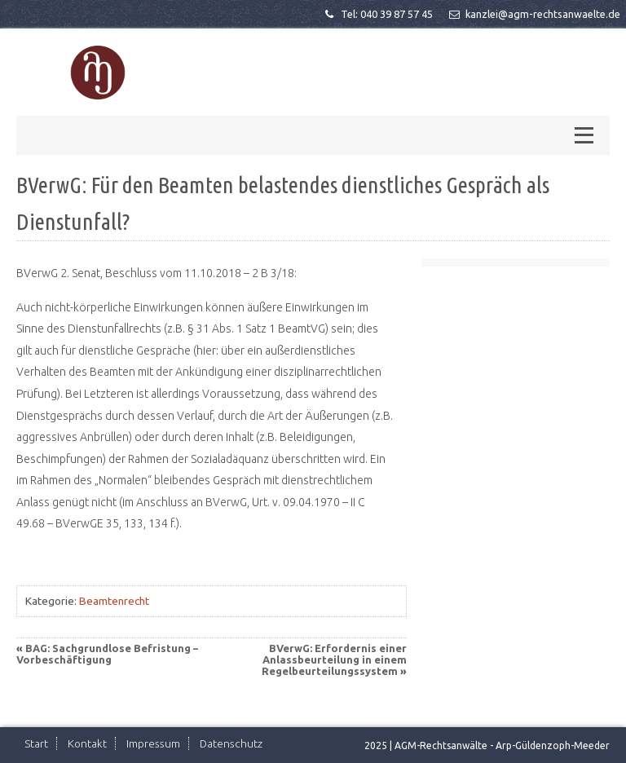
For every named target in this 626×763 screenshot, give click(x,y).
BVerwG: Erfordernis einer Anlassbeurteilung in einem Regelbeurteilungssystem (334, 659)
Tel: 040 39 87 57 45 (377, 14)
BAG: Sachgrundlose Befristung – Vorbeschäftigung (107, 653)
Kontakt (87, 743)
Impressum (153, 743)
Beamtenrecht (114, 600)
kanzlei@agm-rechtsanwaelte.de (533, 14)
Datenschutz (231, 743)
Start (36, 743)
